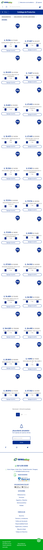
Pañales (21, 505)
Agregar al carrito (10, 50)
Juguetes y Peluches (21, 500)
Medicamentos (21, 494)
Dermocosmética (21, 503)
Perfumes (21, 497)
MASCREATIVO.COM (21, 545)
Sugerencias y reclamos (21, 526)
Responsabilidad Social (21, 524)
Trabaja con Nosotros (21, 532)
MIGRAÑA (4, 20)
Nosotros (21, 516)
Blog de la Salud (21, 529)
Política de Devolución (21, 521)
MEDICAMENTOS (6, 17)
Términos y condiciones (21, 518)
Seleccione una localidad (26, 2)
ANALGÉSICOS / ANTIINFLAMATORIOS (24, 17)
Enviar (21, 442)
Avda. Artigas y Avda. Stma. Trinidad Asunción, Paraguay (21, 469)
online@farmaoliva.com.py (21, 471)
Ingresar (39, 2)
